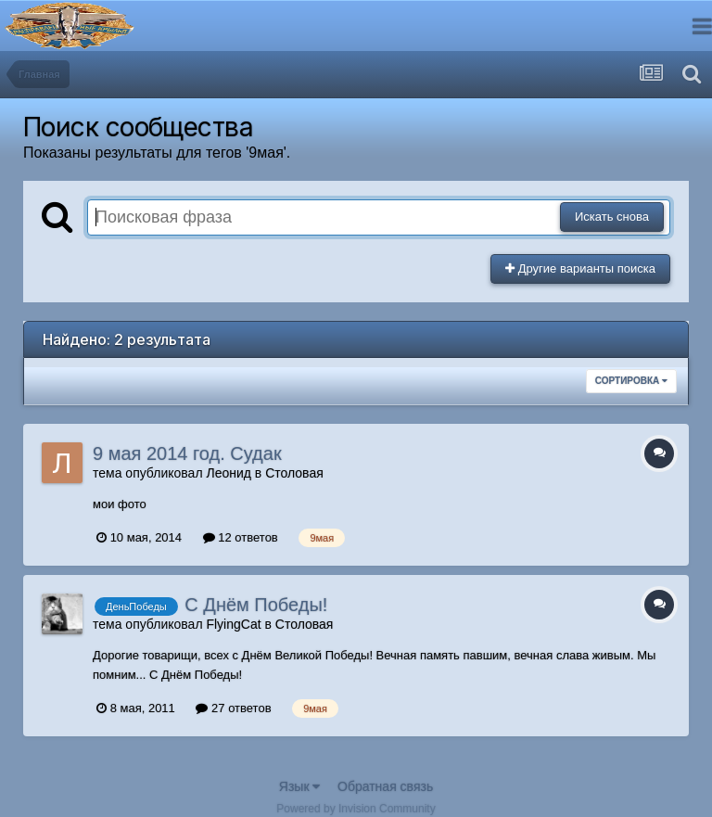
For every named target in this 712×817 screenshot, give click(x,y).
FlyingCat (233, 624)
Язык (300, 786)
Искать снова (612, 216)
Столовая (294, 473)
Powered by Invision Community (355, 808)
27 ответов (233, 708)
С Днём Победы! (255, 604)
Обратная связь (385, 786)
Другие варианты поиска (580, 268)
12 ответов (240, 537)
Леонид (228, 473)
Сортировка (631, 381)
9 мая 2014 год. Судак (187, 453)
